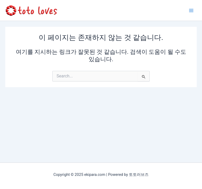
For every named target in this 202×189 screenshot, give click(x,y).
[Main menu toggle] (191, 10)
